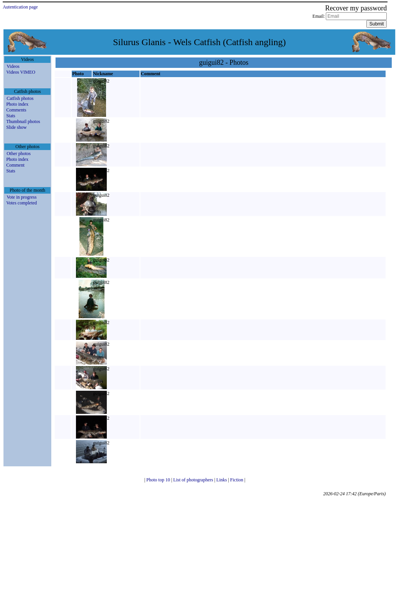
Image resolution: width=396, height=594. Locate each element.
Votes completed (21, 203)
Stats (10, 115)
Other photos (18, 153)
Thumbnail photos (23, 121)
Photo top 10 (159, 480)
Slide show (16, 127)
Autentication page (20, 7)
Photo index (17, 104)
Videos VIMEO (20, 72)
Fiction (237, 480)
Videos (13, 66)
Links (222, 480)
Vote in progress (22, 197)
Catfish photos (20, 98)
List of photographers (193, 480)
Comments (16, 110)
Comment (15, 165)
